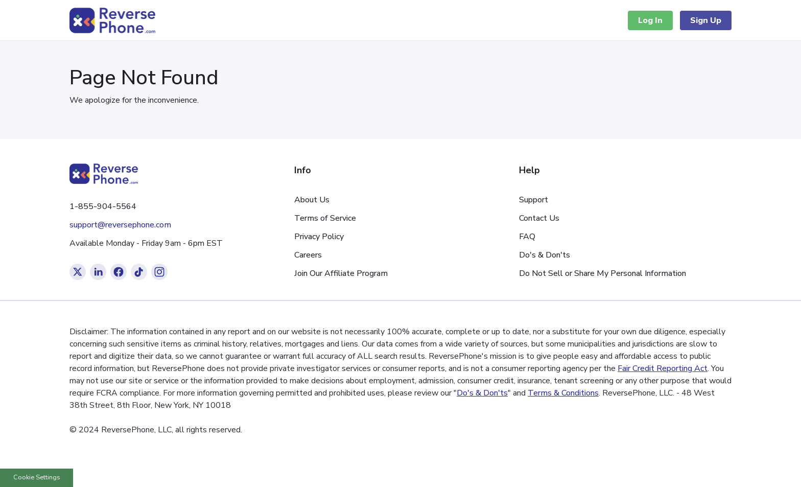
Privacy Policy (319, 236)
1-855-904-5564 (102, 206)
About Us (311, 199)
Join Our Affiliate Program (341, 273)
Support (533, 199)
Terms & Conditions (563, 393)
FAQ (527, 236)
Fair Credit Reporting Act (663, 368)
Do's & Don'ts (544, 255)
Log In (650, 20)
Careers (308, 255)
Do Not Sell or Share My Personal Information (602, 273)
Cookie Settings (36, 477)
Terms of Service (325, 218)
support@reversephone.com (120, 224)
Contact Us (539, 218)
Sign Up (705, 20)
